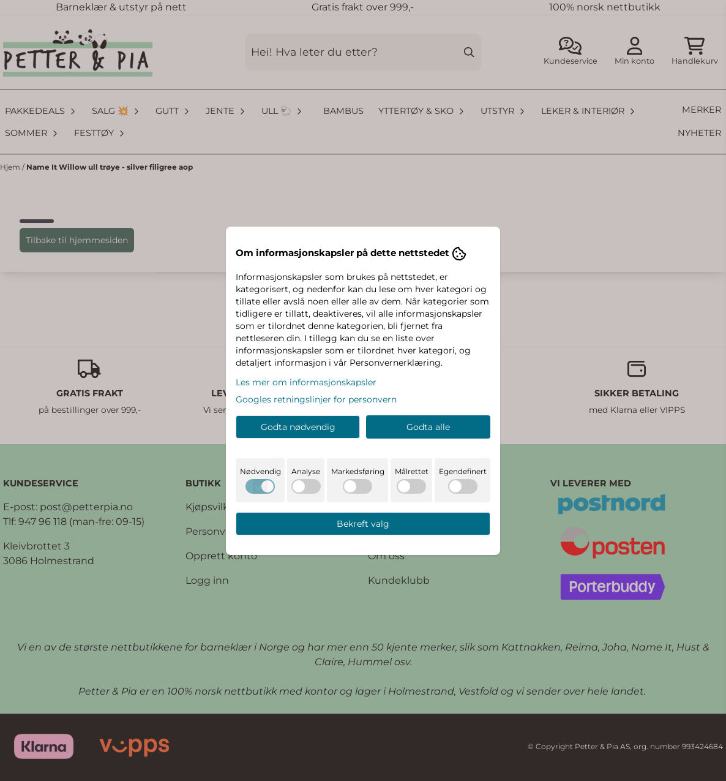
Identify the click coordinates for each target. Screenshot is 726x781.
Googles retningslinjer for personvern (316, 399)
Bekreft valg (363, 523)
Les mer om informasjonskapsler (306, 382)
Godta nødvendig (298, 426)
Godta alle (428, 426)
